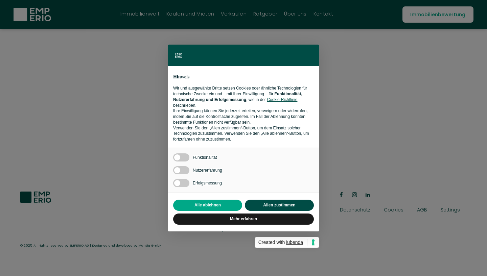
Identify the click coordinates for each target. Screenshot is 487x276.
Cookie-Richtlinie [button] (282, 99)
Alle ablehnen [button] (207, 205)
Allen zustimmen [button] (279, 205)
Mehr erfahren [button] (243, 219)
